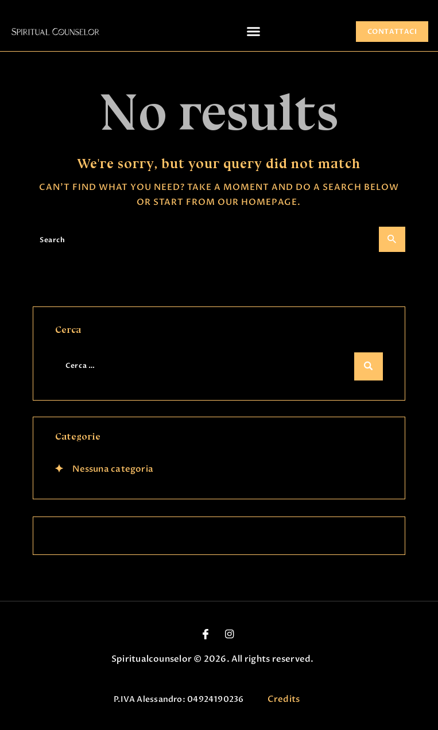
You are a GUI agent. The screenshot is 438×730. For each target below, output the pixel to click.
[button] (254, 31)
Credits (284, 699)
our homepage (257, 202)
